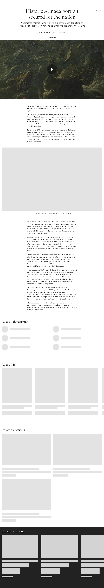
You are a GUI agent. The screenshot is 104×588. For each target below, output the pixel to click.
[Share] (97, 10)
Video (64, 32)
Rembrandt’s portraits (62, 305)
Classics (55, 32)
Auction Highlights (44, 32)
